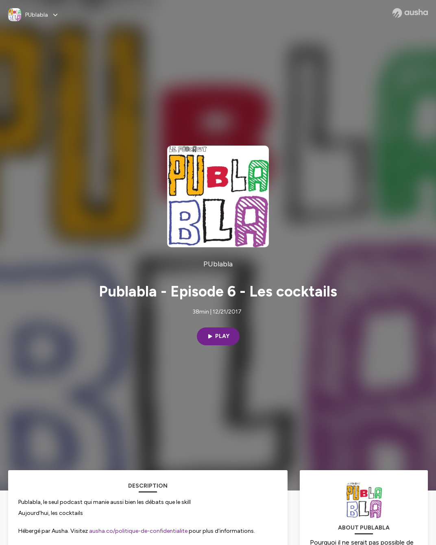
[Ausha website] (410, 13)
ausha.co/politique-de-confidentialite (138, 531)
